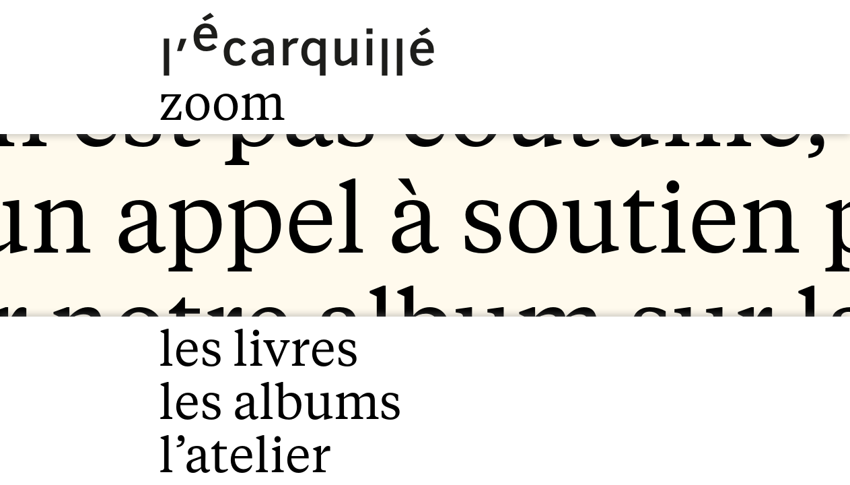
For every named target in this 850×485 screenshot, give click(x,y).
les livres (258, 348)
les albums (280, 401)
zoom (222, 102)
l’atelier (245, 455)
